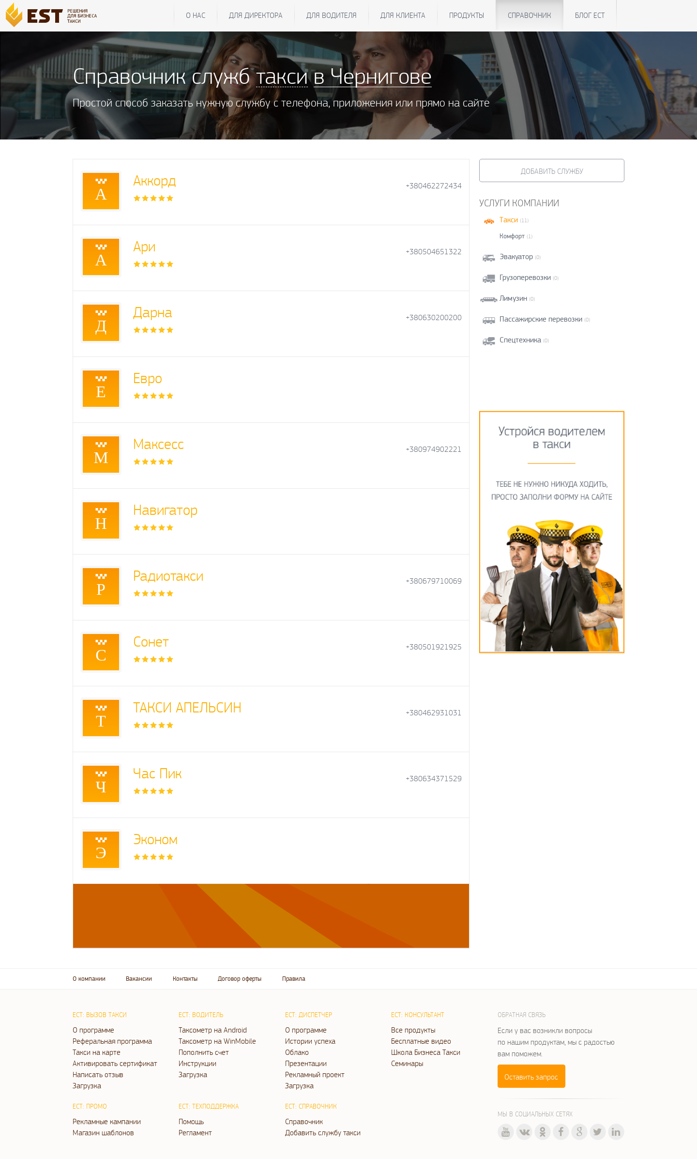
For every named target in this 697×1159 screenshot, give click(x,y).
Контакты (185, 978)
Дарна (152, 311)
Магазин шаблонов (103, 1132)
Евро (147, 377)
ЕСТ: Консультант (417, 1014)
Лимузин (513, 298)
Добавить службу (552, 171)
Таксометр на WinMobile (217, 1041)
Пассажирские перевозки (541, 319)
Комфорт (512, 236)
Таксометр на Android (213, 1030)
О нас (195, 15)
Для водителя (331, 15)
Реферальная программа (112, 1041)
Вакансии (139, 978)
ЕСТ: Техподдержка (209, 1106)
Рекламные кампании (107, 1121)
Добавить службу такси (323, 1132)
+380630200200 (434, 317)
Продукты (466, 15)
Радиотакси (168, 575)
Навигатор (165, 509)
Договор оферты (239, 978)
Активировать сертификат (115, 1063)
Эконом (155, 838)
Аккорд (154, 179)
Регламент (195, 1132)
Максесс (158, 443)
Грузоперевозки (525, 277)
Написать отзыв (98, 1074)
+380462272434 (434, 185)
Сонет (151, 641)
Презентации (306, 1063)
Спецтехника (520, 340)
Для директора (256, 15)
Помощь (191, 1121)
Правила (293, 978)
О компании (89, 978)
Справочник (529, 15)
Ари (144, 245)
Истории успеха (310, 1041)
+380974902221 (434, 449)
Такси (509, 220)
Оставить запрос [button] (531, 1077)
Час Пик (157, 772)
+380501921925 (434, 646)
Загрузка (87, 1085)
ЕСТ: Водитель (201, 1014)
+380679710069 (434, 581)
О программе (93, 1030)
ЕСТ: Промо (90, 1106)
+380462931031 (434, 712)
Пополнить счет (204, 1052)
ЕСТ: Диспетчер (308, 1014)
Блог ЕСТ (590, 15)
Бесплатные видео (421, 1041)
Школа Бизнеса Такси (425, 1052)
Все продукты (413, 1030)
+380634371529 (434, 778)
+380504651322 (434, 251)
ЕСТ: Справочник (311, 1106)
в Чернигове (373, 75)
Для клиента (402, 15)
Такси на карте (97, 1052)
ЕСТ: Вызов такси (100, 1014)
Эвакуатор (516, 256)
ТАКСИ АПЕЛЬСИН (187, 706)
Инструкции (197, 1063)
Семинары (407, 1063)
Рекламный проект (315, 1074)
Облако (297, 1052)
